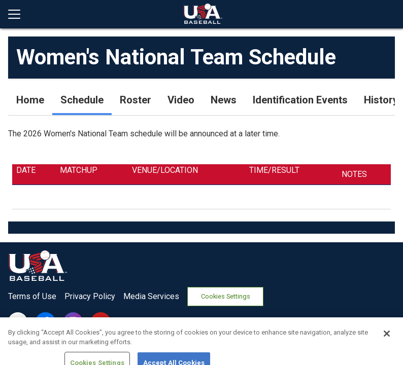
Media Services (151, 296)
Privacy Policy (89, 296)
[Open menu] (18, 14)
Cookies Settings (225, 296)
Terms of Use (32, 296)
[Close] (387, 347)
